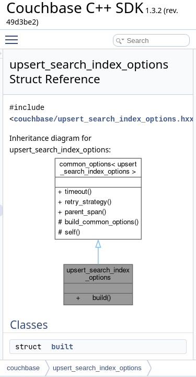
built (121, 346)
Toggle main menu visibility (14, 35)
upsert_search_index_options (97, 368)
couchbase (23, 368)
